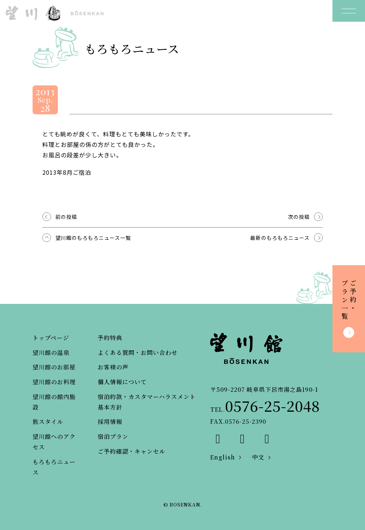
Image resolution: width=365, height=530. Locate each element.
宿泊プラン (113, 436)
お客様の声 (113, 367)
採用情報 (110, 421)
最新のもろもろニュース (280, 237)
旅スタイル (48, 421)
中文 (258, 457)
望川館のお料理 (54, 382)
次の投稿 (299, 216)
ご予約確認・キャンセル (131, 451)
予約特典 (110, 338)
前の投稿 (66, 216)
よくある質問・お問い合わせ (138, 352)
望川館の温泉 (51, 352)
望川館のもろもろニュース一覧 (93, 237)
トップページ (51, 338)
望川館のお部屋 (54, 367)
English (222, 457)
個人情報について (122, 382)
